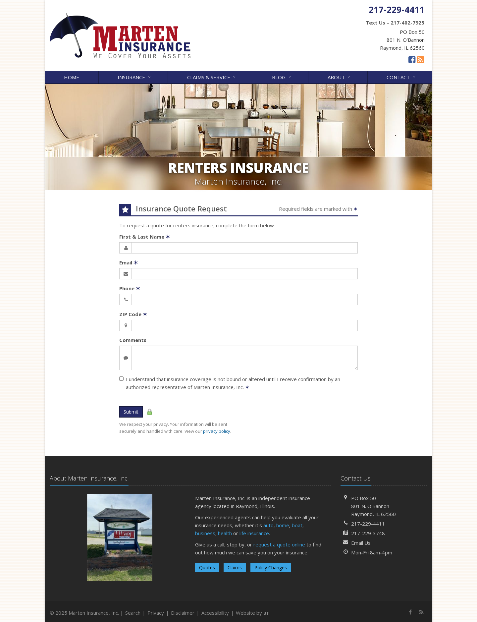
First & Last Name (144, 236)
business (205, 533)
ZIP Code (133, 314)
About (339, 77)
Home (71, 77)
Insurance (134, 77)
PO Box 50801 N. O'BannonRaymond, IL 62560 (373, 506)
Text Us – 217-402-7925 (395, 22)
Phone (129, 288)
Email (128, 262)
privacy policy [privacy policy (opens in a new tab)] (216, 431)
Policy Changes (270, 567)
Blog (282, 77)
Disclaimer (182, 612)
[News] (420, 59)
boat (297, 525)
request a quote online (279, 544)
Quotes (207, 567)
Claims (235, 567)
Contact (401, 77)
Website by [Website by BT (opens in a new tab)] (252, 612)
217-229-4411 (368, 523)
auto (268, 525)
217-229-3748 (368, 533)
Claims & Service (212, 77)
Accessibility (215, 612)
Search (132, 612)
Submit (131, 412)
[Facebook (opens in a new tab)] (411, 59)
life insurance (254, 533)
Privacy (155, 612)
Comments (132, 340)
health (225, 533)
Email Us (361, 542)
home (282, 525)
